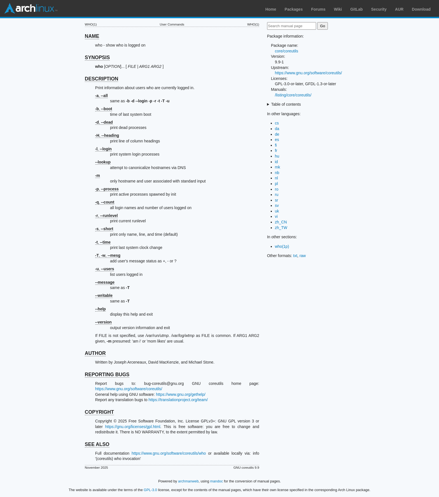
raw (303, 255)
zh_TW (281, 227)
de (277, 134)
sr (276, 200)
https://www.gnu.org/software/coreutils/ (128, 389)
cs (277, 123)
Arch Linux (30, 8)
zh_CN (281, 222)
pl (276, 183)
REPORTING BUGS (107, 374)
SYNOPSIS (97, 57)
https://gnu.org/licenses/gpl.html (132, 426)
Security (379, 9)
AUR (399, 9)
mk (277, 167)
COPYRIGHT (99, 412)
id (276, 161)
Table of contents (286, 104)
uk (277, 211)
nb (277, 172)
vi (276, 216)
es (277, 139)
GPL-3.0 (150, 490)
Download (421, 9)
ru (276, 194)
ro (276, 189)
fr (276, 150)
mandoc (216, 481)
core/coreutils (286, 51)
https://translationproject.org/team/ (178, 399)
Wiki (338, 9)
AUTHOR (95, 353)
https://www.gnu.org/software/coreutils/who (169, 453)
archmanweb (188, 481)
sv (277, 205)
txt (295, 255)
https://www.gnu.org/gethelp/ (181, 394)
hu (277, 156)
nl (276, 178)
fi (276, 145)
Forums (318, 9)
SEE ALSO (97, 444)
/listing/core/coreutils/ (293, 95)
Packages (294, 9)
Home (270, 9)
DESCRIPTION (101, 79)
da (277, 128)
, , (107, 255)
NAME (92, 36)
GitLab (356, 9)
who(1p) (282, 246)
